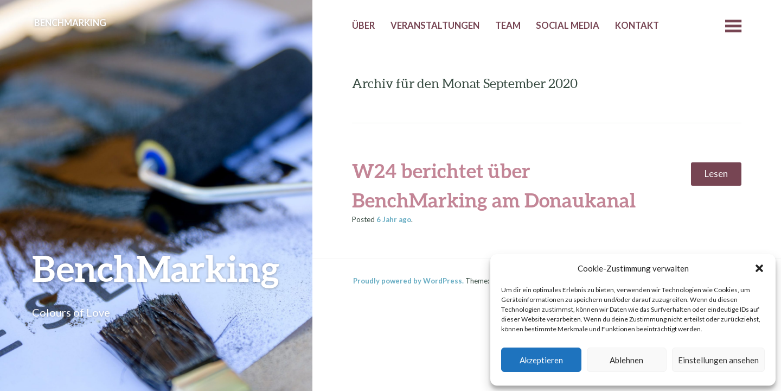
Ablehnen (626, 360)
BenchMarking (155, 268)
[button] (759, 268)
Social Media (567, 25)
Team (508, 25)
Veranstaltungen (434, 25)
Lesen (716, 173)
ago (393, 219)
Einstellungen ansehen (718, 360)
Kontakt (637, 25)
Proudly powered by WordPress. (408, 280)
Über (363, 25)
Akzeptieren (541, 360)
